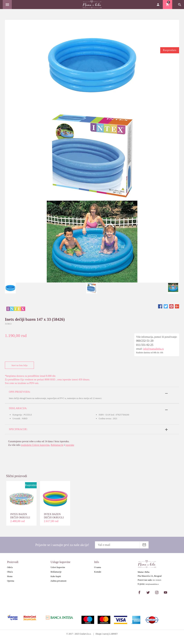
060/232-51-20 (144, 340)
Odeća (10, 567)
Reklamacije (57, 445)
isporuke (69, 445)
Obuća (10, 572)
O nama (97, 567)
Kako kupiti (56, 576)
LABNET (113, 634)
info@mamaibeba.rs (153, 348)
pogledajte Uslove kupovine (35, 445)
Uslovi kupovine (58, 567)
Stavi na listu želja (18, 365)
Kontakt (97, 572)
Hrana (9, 576)
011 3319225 (157, 580)
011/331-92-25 (144, 344)
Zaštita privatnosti (58, 581)
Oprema (10, 581)
